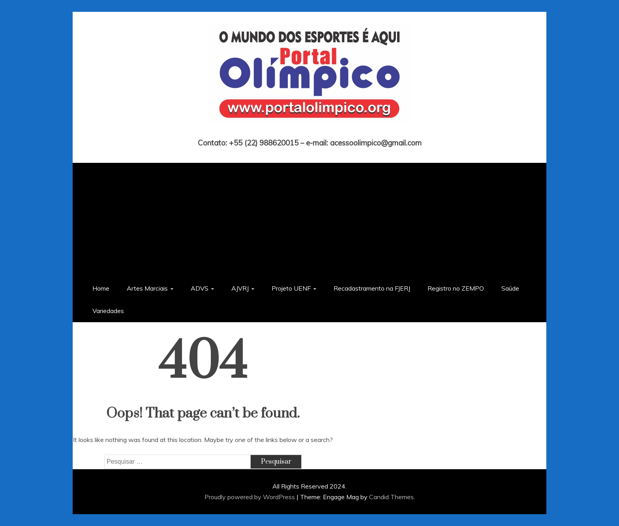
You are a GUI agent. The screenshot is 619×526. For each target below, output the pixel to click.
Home (100, 288)
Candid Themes (391, 497)
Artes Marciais (147, 288)
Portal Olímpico (310, 132)
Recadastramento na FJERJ (372, 288)
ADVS (199, 288)
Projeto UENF (291, 288)
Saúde (510, 288)
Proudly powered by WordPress (250, 497)
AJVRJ (240, 288)
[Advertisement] (309, 218)
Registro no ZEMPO (456, 288)
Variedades (108, 311)
